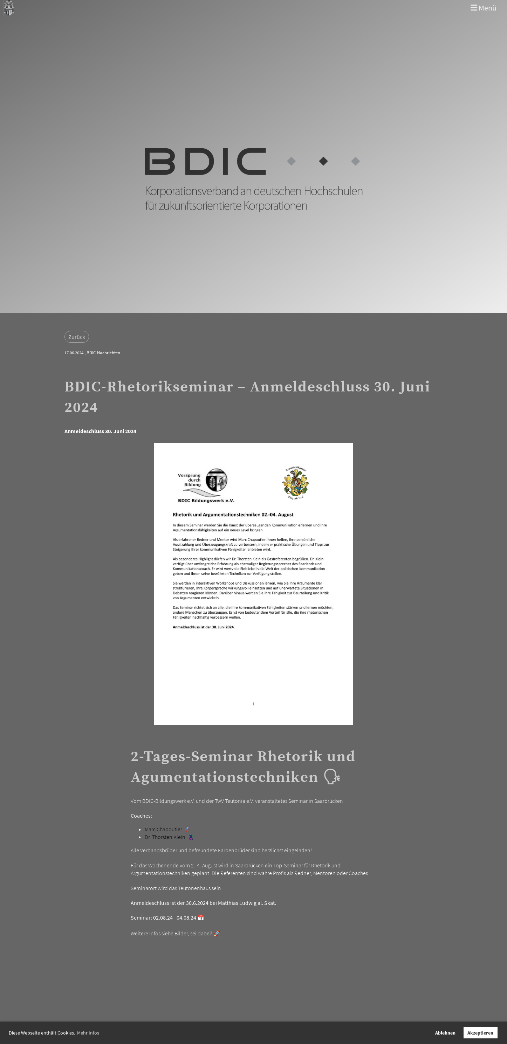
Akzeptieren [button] (480, 1033)
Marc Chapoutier (163, 829)
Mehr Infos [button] (88, 1033)
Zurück (76, 336)
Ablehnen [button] (445, 1033)
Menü (483, 8)
